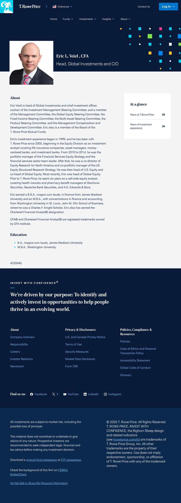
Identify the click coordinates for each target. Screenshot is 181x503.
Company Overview (22, 337)
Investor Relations (21, 359)
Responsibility (19, 344)
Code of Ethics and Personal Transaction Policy (138, 351)
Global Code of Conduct (135, 367)
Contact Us (144, 6)
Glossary (125, 375)
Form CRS (71, 366)
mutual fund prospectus (41, 460)
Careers (15, 351)
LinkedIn (93, 394)
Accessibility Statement (135, 360)
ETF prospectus (71, 460)
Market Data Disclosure (80, 359)
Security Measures (77, 351)
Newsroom (17, 366)
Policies (125, 341)
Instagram (114, 394)
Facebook (41, 394)
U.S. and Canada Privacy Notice (85, 337)
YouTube (73, 394)
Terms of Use (73, 344)
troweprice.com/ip (126, 439)
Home (53, 19)
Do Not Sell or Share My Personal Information (39, 483)
